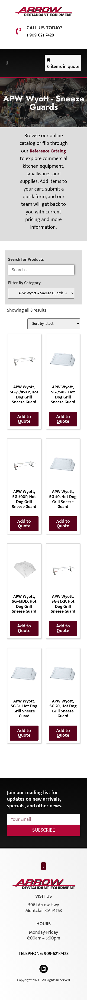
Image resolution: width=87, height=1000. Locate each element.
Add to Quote (24, 419)
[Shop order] (53, 323)
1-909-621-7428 (40, 35)
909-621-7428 (56, 953)
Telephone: (31, 953)
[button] (7, 63)
